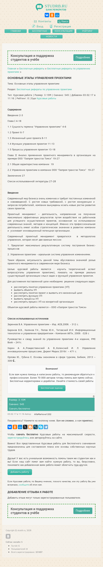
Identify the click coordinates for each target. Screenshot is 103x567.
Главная (12, 68)
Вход (40, 26)
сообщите (24, 484)
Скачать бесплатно (19, 408)
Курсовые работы (46, 98)
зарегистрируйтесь (18, 437)
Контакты (42, 21)
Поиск (63, 21)
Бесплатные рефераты (31, 68)
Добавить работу (19, 472)
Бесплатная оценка (52, 388)
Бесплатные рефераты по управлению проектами (44, 89)
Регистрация (62, 26)
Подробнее (83, 57)
